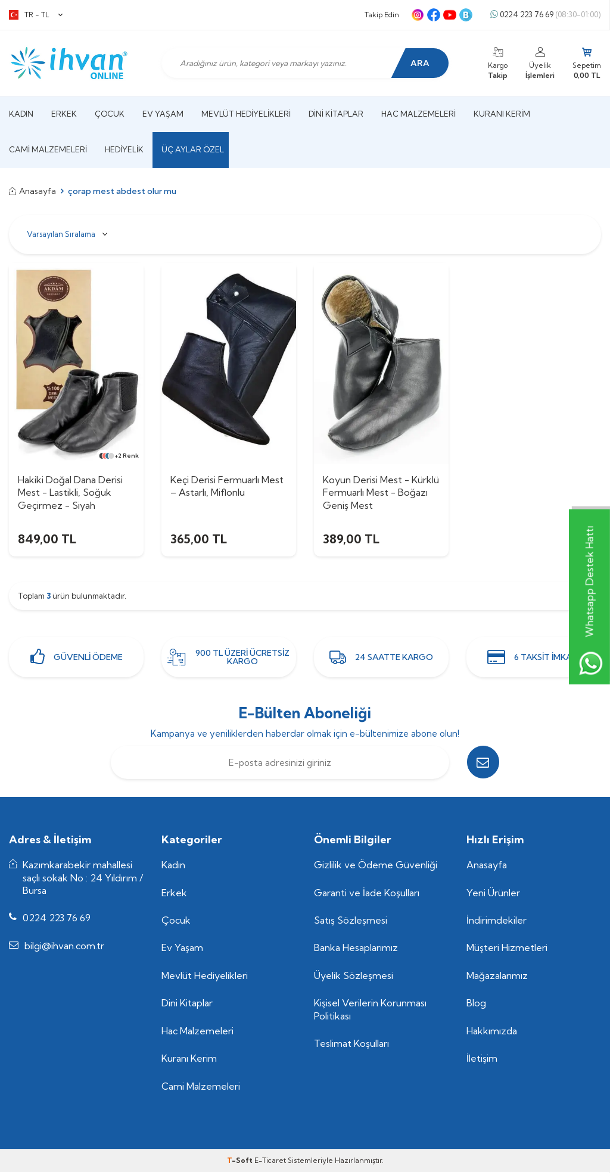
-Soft (240, 1161)
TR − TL (36, 15)
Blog (476, 1005)
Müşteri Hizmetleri (506, 949)
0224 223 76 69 (545, 15)
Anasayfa (32, 191)
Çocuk (110, 113)
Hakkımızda (491, 1032)
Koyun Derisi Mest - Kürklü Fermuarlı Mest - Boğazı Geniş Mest (381, 492)
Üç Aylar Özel (192, 149)
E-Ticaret (270, 1161)
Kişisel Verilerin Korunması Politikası (370, 1011)
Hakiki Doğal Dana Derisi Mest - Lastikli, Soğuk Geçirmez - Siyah (70, 492)
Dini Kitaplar (336, 113)
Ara (418, 63)
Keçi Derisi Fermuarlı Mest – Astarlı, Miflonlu (227, 486)
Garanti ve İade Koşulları (366, 894)
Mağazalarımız (497, 977)
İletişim (481, 1059)
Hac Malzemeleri (418, 113)
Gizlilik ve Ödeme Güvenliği (375, 866)
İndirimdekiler (496, 921)
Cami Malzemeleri (48, 149)
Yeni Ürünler (493, 894)
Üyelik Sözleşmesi (353, 977)
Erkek (64, 113)
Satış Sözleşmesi (350, 921)
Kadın (21, 113)
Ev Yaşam (162, 113)
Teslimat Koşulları (351, 1044)
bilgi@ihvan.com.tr (64, 947)
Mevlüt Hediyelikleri (246, 113)
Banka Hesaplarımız (356, 949)
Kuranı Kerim (502, 113)
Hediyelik (124, 149)
